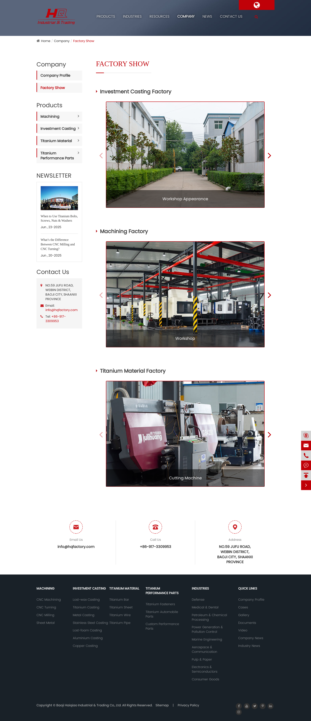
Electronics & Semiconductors (204, 669)
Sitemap (162, 705)
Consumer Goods (205, 679)
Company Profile (55, 75)
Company (186, 16)
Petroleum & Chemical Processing (209, 617)
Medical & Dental (205, 607)
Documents (247, 623)
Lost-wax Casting (86, 599)
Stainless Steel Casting (90, 623)
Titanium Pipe (120, 623)
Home (45, 41)
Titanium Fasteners (160, 604)
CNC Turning (46, 607)
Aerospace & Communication (204, 649)
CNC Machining (48, 599)
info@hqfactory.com (61, 310)
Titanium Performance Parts (57, 156)
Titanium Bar (119, 599)
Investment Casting (58, 128)
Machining (49, 116)
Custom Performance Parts (162, 626)
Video (242, 630)
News (207, 16)
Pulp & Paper (202, 659)
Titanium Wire (120, 615)
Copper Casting (85, 646)
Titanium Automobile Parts (162, 614)
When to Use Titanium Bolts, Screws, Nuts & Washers (59, 218)
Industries (132, 16)
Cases (243, 607)
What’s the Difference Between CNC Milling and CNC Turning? (58, 244)
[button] (270, 155)
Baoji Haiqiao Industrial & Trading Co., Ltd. (89, 705)
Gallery (243, 615)
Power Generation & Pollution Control (207, 629)
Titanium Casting (86, 607)
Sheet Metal (45, 623)
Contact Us (231, 16)
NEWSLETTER (53, 175)
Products (106, 16)
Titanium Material (56, 140)
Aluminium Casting (88, 638)
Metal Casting (83, 615)
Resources (159, 16)
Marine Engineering (207, 639)
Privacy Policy (188, 705)
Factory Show (83, 41)
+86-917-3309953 (55, 318)
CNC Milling (45, 615)
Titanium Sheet (120, 607)
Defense (198, 599)
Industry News (249, 646)
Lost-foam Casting (87, 630)
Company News (250, 638)
